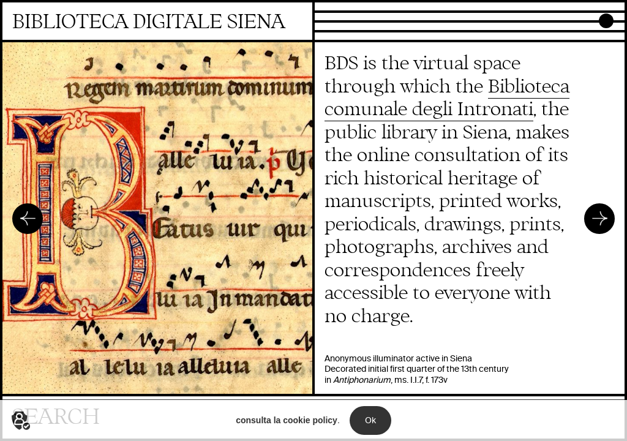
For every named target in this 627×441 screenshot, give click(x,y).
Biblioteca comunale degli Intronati (447, 98)
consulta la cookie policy (286, 426)
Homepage (157, 22)
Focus (328, 18)
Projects (333, 27)
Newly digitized (349, 37)
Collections (340, 8)
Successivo (599, 218)
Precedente (27, 218)
